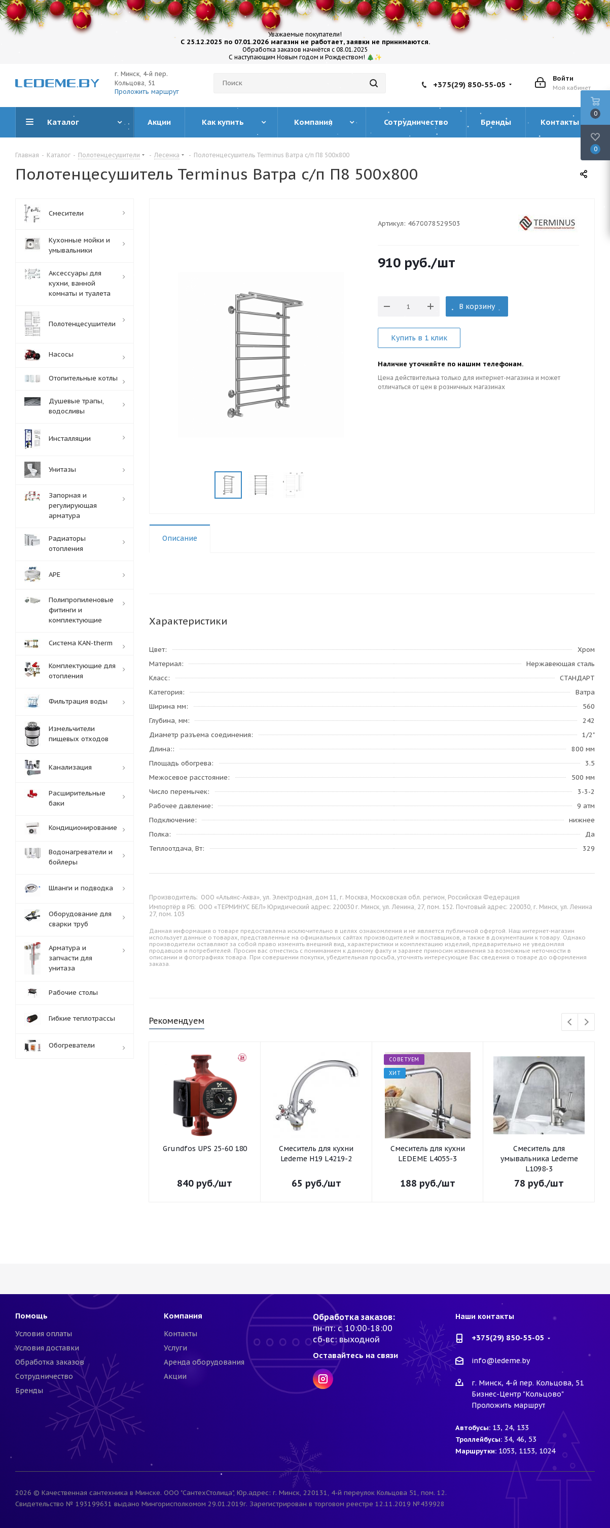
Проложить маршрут (147, 91)
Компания (183, 1316)
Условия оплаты (43, 1333)
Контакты (180, 1333)
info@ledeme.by (501, 1360)
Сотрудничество (44, 1376)
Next (586, 1022)
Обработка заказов (49, 1362)
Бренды (29, 1390)
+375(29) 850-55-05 (469, 84)
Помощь (31, 1316)
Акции (175, 1376)
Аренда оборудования (204, 1362)
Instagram (323, 1379)
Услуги (175, 1347)
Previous (570, 1022)
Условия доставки (47, 1347)
